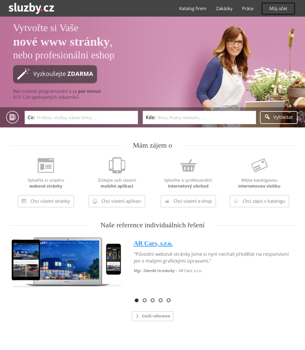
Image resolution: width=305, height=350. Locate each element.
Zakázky (224, 8)
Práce (247, 8)
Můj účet (278, 8)
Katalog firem (192, 8)
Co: (31, 117)
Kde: (150, 117)
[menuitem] (45, 183)
